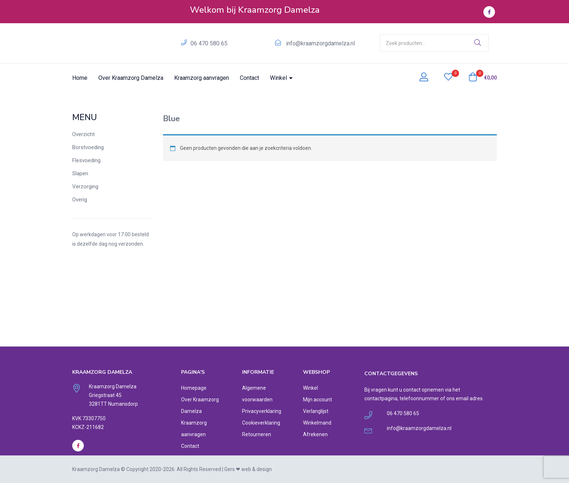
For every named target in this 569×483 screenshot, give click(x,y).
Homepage (193, 388)
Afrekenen (315, 434)
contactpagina (380, 398)
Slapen (80, 173)
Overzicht (83, 134)
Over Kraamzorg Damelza (130, 77)
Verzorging (85, 186)
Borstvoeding (88, 147)
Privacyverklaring (261, 411)
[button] (482, 77)
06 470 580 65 (209, 43)
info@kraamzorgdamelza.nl (320, 43)
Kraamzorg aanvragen (201, 77)
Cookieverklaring (261, 423)
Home (79, 77)
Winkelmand (317, 423)
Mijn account (317, 399)
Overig (79, 199)
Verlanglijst (315, 411)
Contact (249, 77)
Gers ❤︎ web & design (248, 469)
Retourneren (256, 434)
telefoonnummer (419, 398)
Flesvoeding (86, 160)
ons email (457, 398)
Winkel (281, 77)
